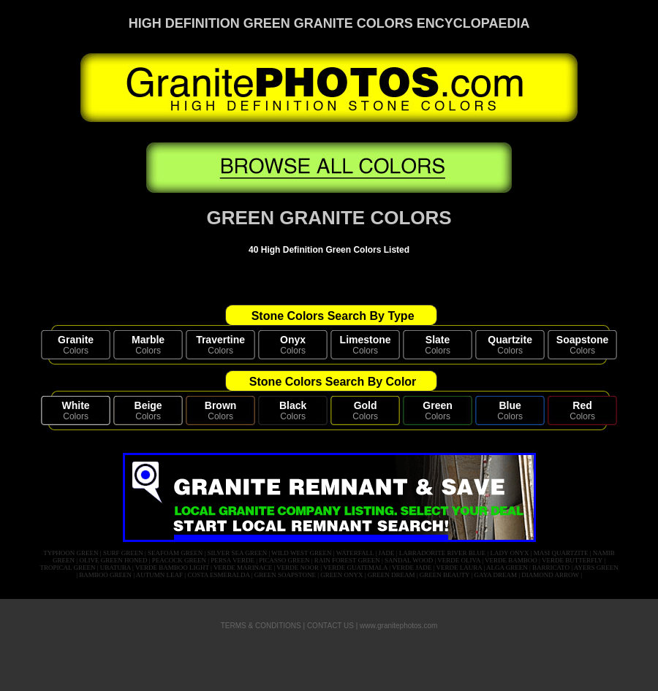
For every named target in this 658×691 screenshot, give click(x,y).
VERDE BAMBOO (511, 560)
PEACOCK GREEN (179, 560)
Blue (510, 405)
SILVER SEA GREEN (238, 553)
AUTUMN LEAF (159, 575)
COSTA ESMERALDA (218, 575)
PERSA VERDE (232, 560)
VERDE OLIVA (458, 560)
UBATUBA (115, 567)
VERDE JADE (411, 567)
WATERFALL (355, 553)
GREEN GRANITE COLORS (329, 218)
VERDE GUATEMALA (355, 567)
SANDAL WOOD (409, 560)
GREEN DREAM (391, 575)
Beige (148, 405)
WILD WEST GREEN (301, 553)
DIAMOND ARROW (550, 575)
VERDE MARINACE (242, 567)
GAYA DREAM (495, 575)
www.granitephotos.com (398, 626)
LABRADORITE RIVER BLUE (442, 553)
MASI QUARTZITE (561, 553)
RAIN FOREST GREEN (347, 560)
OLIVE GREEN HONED (113, 560)
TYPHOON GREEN (70, 553)
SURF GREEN (123, 553)
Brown (221, 405)
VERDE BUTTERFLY (572, 560)
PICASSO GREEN (284, 560)
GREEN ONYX (341, 575)
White (76, 405)
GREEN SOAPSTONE (285, 575)
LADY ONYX (510, 553)
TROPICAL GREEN (68, 567)
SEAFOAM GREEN (175, 553)
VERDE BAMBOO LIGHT (172, 567)
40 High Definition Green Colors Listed (329, 250)
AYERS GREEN (596, 567)
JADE (386, 553)
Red (581, 405)
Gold (365, 405)
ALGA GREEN (507, 567)
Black (292, 405)
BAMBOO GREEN (105, 575)
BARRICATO (551, 567)
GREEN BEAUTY (444, 575)
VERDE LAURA (459, 567)
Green (437, 405)
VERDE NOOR (297, 567)
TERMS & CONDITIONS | (263, 626)
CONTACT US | (332, 626)
